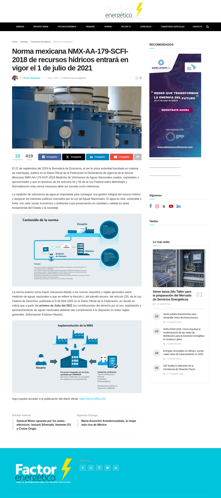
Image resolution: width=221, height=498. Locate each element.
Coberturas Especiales (173, 27)
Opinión (108, 27)
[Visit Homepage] (124, 11)
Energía (20, 27)
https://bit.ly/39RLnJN (92, 398)
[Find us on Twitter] (18, 11)
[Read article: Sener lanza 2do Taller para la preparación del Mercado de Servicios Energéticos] (179, 263)
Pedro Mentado (32, 78)
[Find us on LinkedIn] (37, 11)
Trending (90, 27)
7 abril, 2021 (52, 78)
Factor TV (126, 27)
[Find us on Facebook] (13, 11)
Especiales (145, 27)
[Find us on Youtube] (31, 11)
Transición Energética (41, 42)
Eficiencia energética (63, 42)
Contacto (197, 27)
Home (15, 42)
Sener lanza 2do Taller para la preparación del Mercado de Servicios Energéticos (172, 290)
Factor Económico (67, 27)
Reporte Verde (40, 27)
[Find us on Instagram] (25, 11)
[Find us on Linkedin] (178, 206)
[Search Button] (207, 26)
